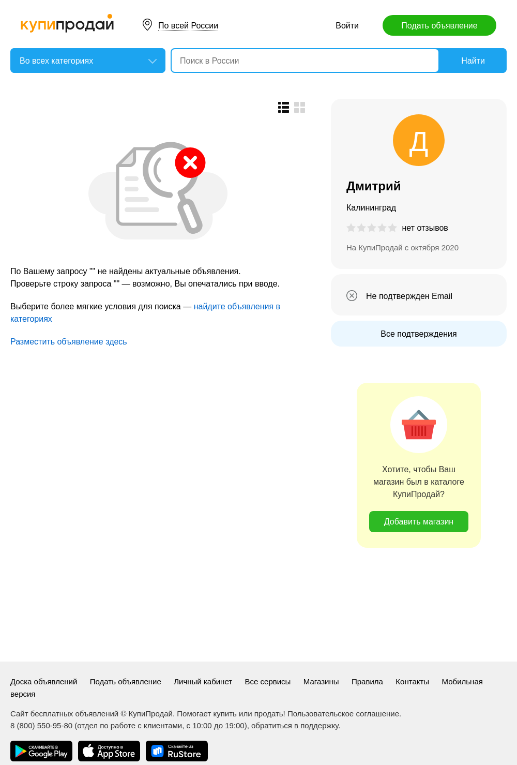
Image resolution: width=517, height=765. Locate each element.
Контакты (412, 681)
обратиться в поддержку (294, 725)
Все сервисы (268, 681)
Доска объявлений (43, 681)
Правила (367, 681)
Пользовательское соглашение (343, 713)
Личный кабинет (203, 681)
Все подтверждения (419, 333)
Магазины (321, 681)
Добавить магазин (418, 521)
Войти (347, 25)
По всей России (188, 25)
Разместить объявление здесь (68, 341)
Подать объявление (439, 25)
